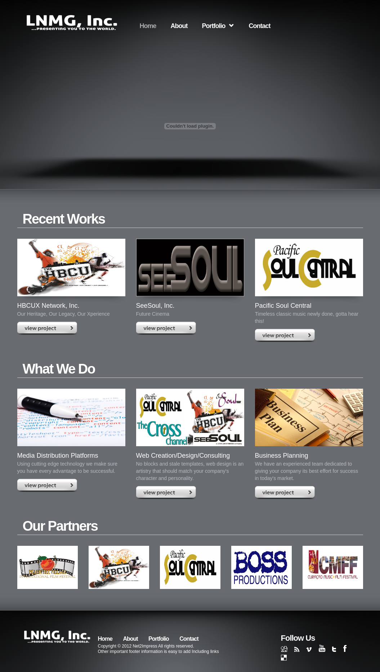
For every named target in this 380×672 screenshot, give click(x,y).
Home (148, 25)
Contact (260, 25)
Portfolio (213, 25)
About (179, 25)
